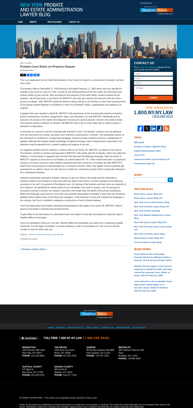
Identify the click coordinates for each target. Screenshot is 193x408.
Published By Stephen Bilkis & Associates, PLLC (156, 9)
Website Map (125, 312)
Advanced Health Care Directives (150, 158)
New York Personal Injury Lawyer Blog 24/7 (153, 220)
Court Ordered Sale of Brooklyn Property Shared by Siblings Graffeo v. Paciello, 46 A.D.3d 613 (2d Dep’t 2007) (152, 246)
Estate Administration (146, 150)
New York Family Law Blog (146, 208)
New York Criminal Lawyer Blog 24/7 (150, 204)
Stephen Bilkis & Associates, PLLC (49, 398)
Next (43, 249)
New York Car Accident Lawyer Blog (150, 200)
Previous (25, 249)
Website (40, 22)
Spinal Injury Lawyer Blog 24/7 (147, 227)
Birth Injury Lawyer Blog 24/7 (147, 192)
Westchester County (48, 234)
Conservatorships (143, 162)
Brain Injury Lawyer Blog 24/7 (147, 196)
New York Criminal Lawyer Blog (148, 223)
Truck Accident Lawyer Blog (146, 231)
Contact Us (85, 22)
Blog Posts (141, 312)
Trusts (139, 154)
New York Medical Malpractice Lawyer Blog (153, 212)
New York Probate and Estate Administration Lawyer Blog (51, 9)
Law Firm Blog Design (161, 398)
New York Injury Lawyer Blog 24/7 (149, 216)
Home (23, 22)
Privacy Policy (76, 312)
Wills (62, 234)
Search (170, 178)
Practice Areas (62, 22)
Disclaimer (93, 312)
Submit (153, 98)
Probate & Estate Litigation (148, 146)
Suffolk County (33, 234)
